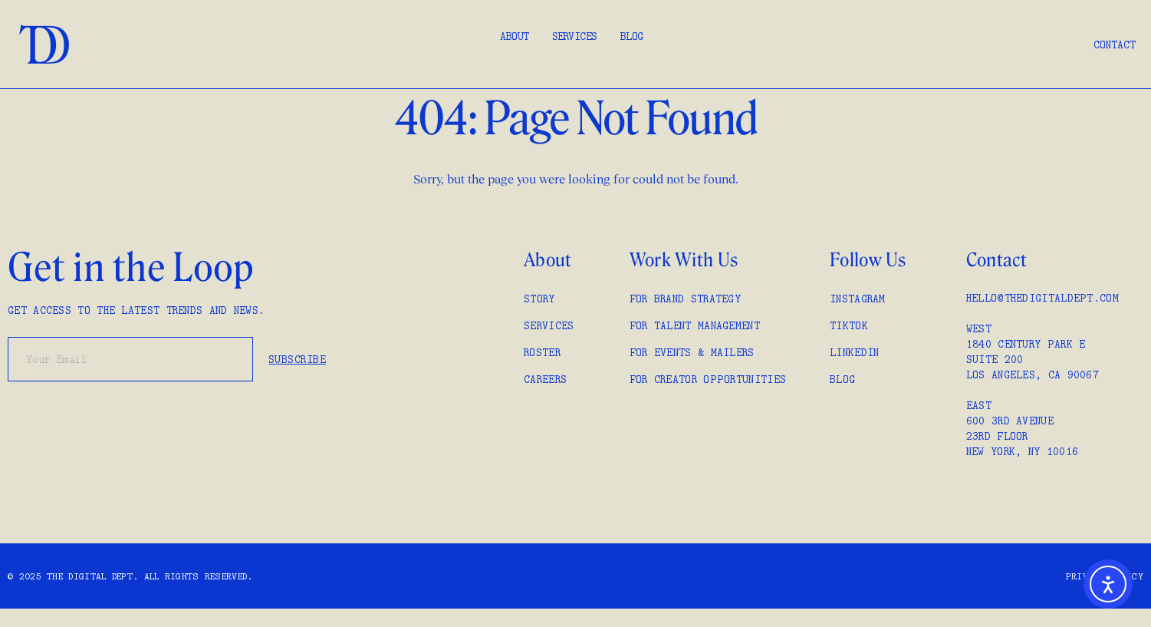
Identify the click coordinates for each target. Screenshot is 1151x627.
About (514, 36)
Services (574, 36)
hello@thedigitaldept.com (1042, 297)
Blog (631, 36)
